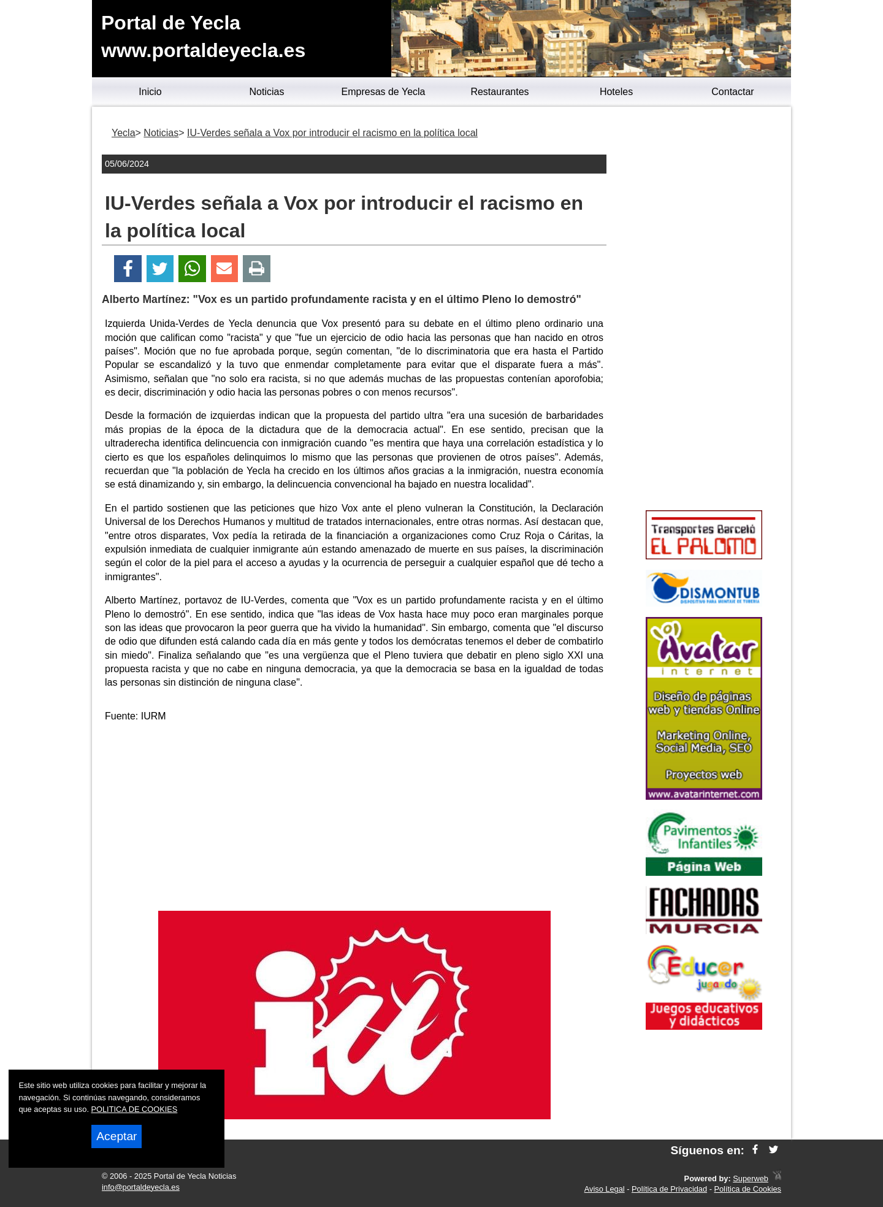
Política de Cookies (747, 1189)
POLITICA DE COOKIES (134, 1109)
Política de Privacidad (669, 1189)
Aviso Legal (604, 1189)
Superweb (750, 1178)
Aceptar (116, 1136)
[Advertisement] (354, 819)
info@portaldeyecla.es (141, 1187)
